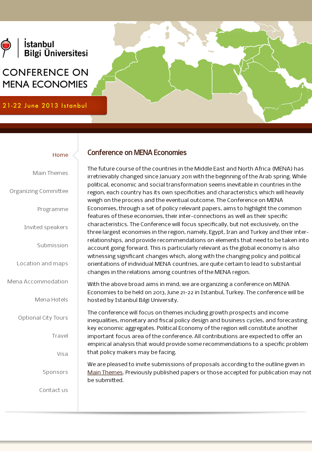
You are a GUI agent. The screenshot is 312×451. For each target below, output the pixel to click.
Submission (52, 246)
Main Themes (50, 173)
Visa (62, 354)
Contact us (53, 390)
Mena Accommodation (37, 282)
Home (60, 155)
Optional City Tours (43, 318)
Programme (52, 209)
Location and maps (42, 264)
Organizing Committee (38, 191)
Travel (60, 336)
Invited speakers (46, 227)
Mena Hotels (51, 300)
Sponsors (55, 372)
